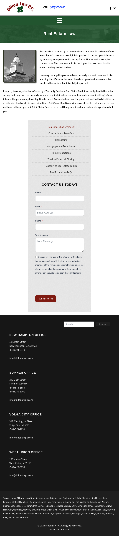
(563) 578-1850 (57, 7)
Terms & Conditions (59, 529)
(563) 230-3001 (17, 391)
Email (37, 206)
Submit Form (46, 298)
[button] (103, 324)
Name (38, 192)
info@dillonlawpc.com (21, 358)
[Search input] (79, 324)
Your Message (41, 235)
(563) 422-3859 (17, 467)
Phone (38, 220)
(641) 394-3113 (17, 350)
